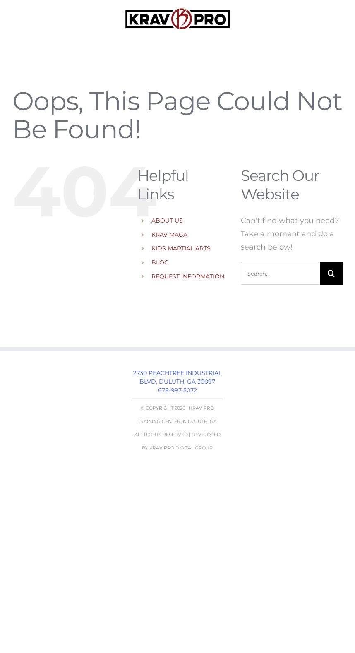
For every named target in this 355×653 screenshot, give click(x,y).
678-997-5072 (177, 390)
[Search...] (280, 273)
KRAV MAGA (169, 234)
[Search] (331, 273)
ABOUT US (167, 220)
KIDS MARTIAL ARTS (181, 248)
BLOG (160, 262)
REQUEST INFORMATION (187, 276)
